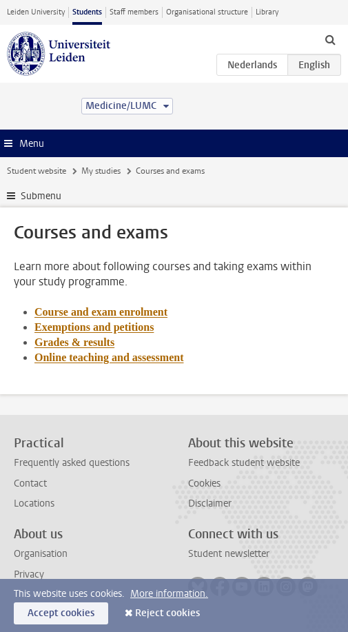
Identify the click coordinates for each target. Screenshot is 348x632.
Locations (34, 503)
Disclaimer (210, 503)
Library (267, 12)
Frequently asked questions (72, 462)
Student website (36, 170)
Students (87, 12)
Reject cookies (167, 613)
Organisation (41, 553)
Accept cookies (61, 613)
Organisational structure (207, 12)
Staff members (134, 12)
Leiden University (36, 12)
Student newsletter (228, 553)
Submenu (41, 196)
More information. (169, 593)
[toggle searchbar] (330, 39)
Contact (30, 483)
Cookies (204, 483)
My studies (101, 170)
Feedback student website (244, 462)
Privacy (29, 574)
